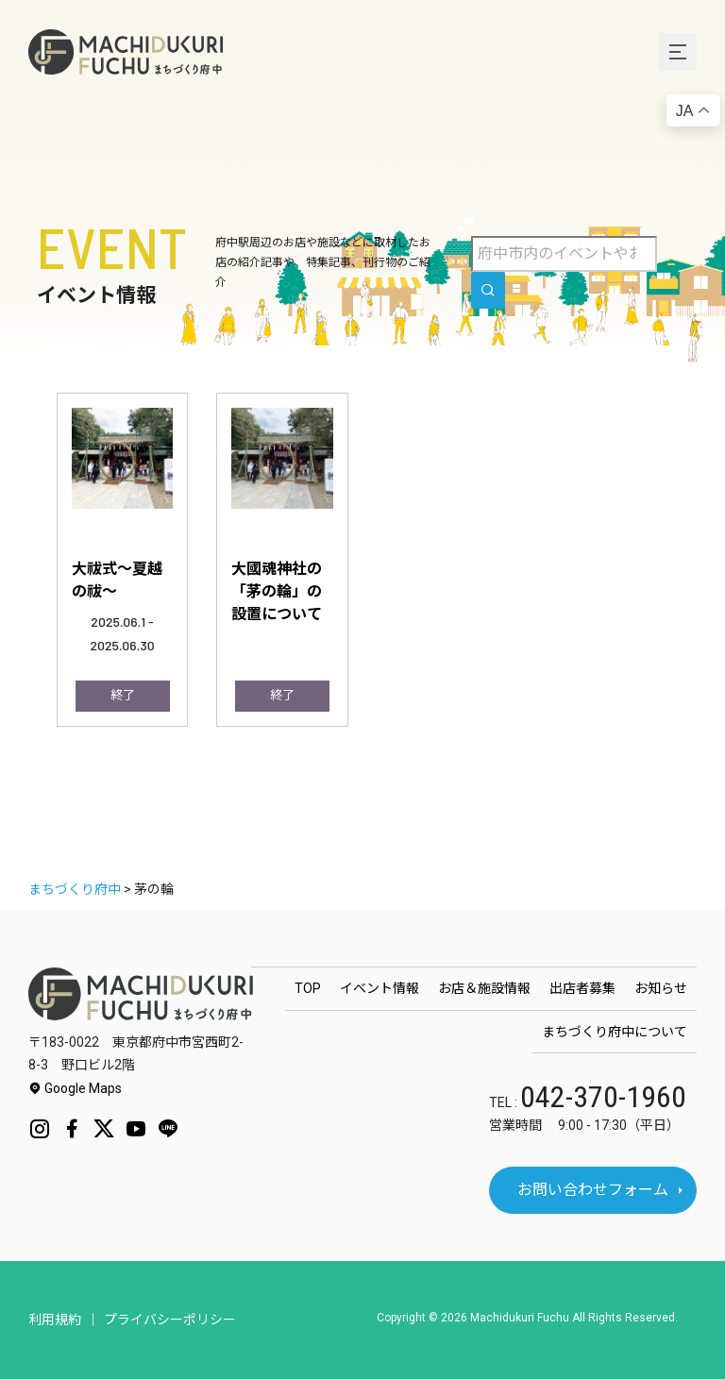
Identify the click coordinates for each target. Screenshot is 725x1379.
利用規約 (54, 1319)
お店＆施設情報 (484, 988)
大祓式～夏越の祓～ (117, 578)
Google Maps (75, 1088)
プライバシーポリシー (170, 1319)
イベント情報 (379, 988)
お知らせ (660, 988)
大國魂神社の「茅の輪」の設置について (276, 590)
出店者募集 (582, 988)
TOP (308, 988)
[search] (488, 290)
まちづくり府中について (614, 1031)
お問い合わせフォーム (592, 1190)
